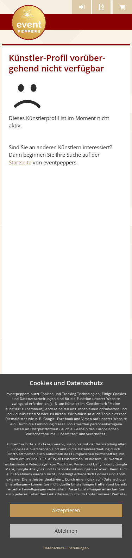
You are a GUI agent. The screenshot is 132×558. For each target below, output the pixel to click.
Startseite (20, 162)
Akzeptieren (66, 510)
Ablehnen (66, 530)
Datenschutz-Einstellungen (66, 547)
